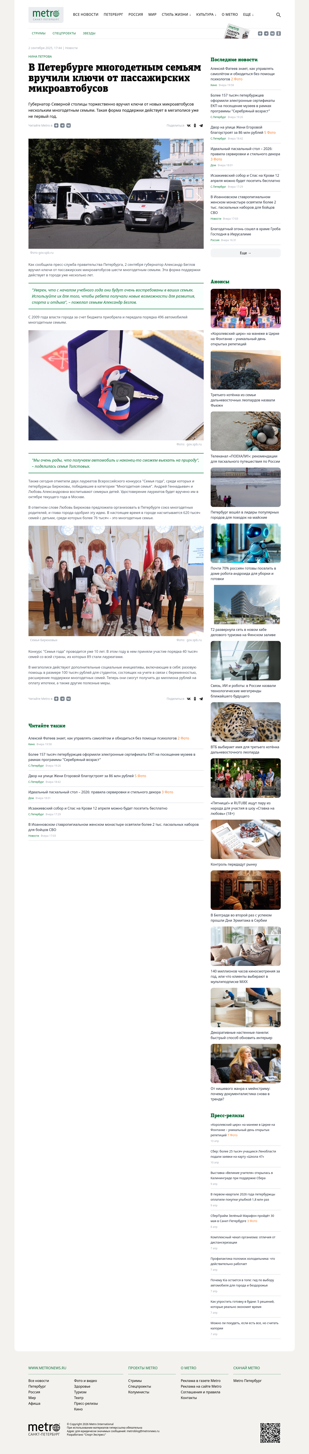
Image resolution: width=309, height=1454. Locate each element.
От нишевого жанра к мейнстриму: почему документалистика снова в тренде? (240, 1093)
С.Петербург (36, 766)
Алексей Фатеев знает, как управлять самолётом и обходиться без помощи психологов (103, 738)
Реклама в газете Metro (201, 1380)
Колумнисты (138, 1392)
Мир (152, 14)
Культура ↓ (206, 14)
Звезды (89, 33)
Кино (31, 744)
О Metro (230, 14)
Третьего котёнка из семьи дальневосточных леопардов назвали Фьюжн (243, 400)
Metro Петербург (247, 1380)
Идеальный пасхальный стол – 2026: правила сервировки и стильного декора (95, 792)
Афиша (34, 1403)
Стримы (39, 33)
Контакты (189, 1397)
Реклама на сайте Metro (201, 1386)
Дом (31, 798)
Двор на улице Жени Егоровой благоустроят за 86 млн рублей (81, 775)
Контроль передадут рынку (234, 864)
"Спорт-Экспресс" (95, 1434)
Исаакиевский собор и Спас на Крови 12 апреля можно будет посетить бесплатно (98, 808)
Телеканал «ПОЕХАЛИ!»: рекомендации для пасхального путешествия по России (245, 459)
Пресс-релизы (86, 1403)
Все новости (86, 14)
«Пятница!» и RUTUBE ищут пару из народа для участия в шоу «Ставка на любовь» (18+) (242, 808)
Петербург (113, 14)
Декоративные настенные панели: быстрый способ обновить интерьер (241, 1035)
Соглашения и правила (201, 1392)
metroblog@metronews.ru (143, 1431)
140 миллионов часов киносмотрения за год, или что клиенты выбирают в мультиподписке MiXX (245, 976)
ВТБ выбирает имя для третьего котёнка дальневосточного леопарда (245, 750)
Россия (136, 14)
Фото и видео (85, 1380)
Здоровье (82, 1386)
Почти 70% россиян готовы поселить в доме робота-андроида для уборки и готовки (243, 573)
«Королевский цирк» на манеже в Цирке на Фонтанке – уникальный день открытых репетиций (245, 338)
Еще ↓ (248, 14)
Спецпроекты (64, 33)
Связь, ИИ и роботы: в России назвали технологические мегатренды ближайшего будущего (243, 691)
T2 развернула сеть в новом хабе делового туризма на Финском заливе (243, 632)
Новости (71, 48)
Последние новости (234, 59)
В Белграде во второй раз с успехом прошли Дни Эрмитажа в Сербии (241, 918)
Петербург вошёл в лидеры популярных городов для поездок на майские (245, 515)
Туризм (80, 1392)
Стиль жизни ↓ (176, 14)
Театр (78, 1397)
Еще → (245, 253)
